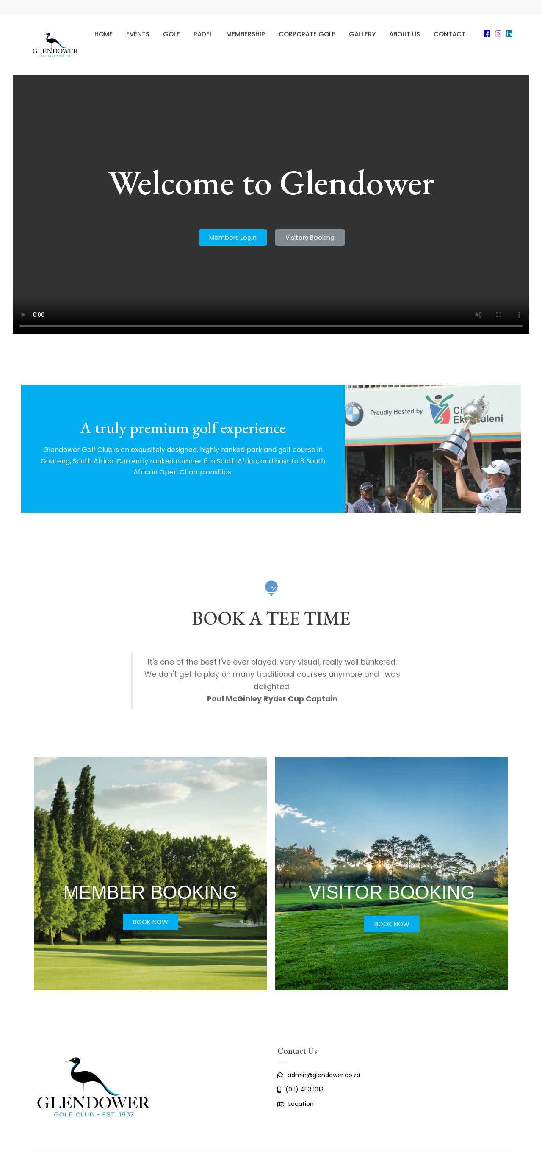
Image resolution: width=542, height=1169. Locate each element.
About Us (404, 34)
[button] (233, 237)
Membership (245, 34)
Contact (449, 34)
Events (137, 34)
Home (103, 34)
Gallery (362, 34)
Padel (203, 34)
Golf (171, 34)
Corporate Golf (307, 34)
